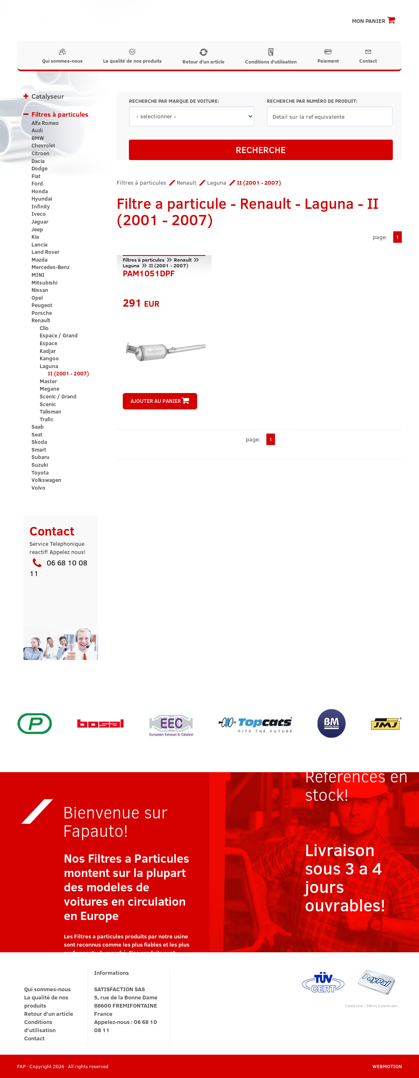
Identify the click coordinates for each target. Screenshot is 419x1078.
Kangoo (49, 358)
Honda (40, 191)
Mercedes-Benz (51, 267)
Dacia (38, 161)
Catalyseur (48, 96)
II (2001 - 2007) (68, 373)
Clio (44, 328)
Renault (41, 320)
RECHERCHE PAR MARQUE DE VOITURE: (174, 101)
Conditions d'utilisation (271, 56)
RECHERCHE (261, 149)
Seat (37, 434)
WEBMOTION (387, 1066)
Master (48, 381)
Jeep (37, 229)
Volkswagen (46, 480)
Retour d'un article (203, 57)
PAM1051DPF (149, 272)
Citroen (41, 153)
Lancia (39, 244)
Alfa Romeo (45, 123)
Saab (38, 426)
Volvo (38, 487)
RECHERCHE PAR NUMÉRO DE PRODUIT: (312, 101)
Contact (368, 56)
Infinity (41, 206)
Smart (39, 449)
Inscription (284, 8)
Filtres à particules (60, 114)
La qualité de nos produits (132, 56)
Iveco (39, 213)
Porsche (42, 312)
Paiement (328, 56)
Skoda (39, 441)
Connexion (322, 8)
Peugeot (42, 305)
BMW (38, 138)
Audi (37, 130)
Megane (49, 388)
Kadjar (48, 351)
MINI (38, 274)
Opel (37, 297)
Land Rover (45, 251)
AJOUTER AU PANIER (160, 401)
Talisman (50, 411)
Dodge (39, 168)
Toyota (40, 472)
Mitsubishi (44, 282)
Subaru (41, 457)
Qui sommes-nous (62, 56)
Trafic (47, 419)
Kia (35, 236)
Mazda (39, 259)
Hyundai (42, 198)
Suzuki (40, 464)
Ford (37, 183)
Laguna (49, 366)
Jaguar (40, 221)
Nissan (40, 290)
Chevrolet (43, 145)
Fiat (36, 176)
